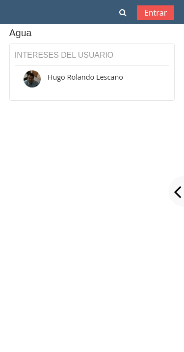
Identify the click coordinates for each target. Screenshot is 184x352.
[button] (122, 12)
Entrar (155, 12)
